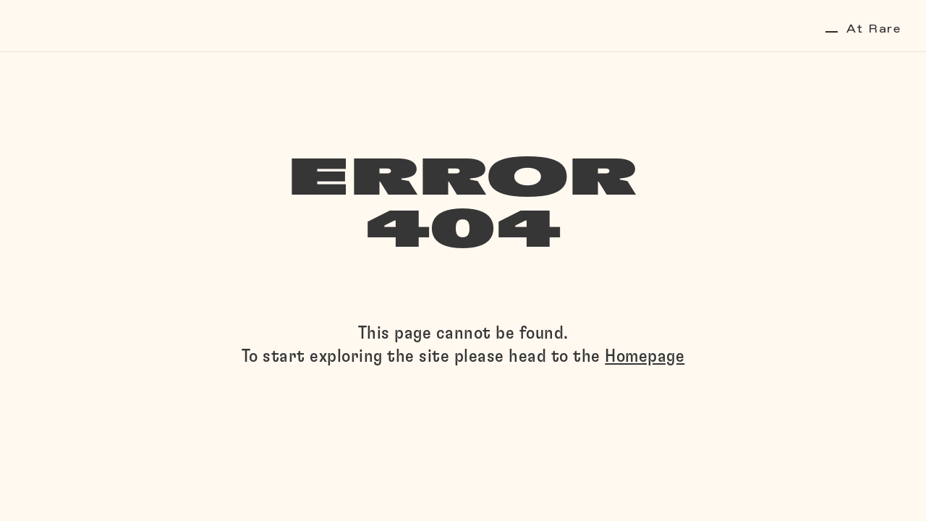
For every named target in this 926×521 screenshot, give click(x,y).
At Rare (863, 29)
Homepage (644, 356)
